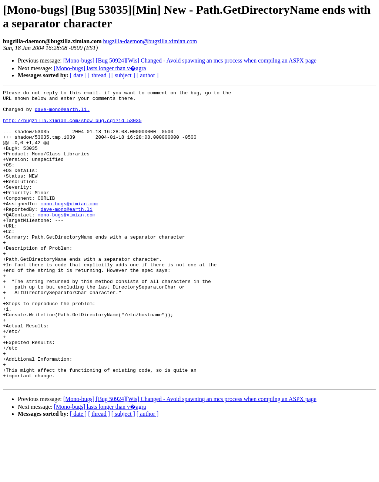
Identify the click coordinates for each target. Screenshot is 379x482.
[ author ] (148, 75)
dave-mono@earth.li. (62, 113)
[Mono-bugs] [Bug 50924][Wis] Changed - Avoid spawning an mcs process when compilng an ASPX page (189, 60)
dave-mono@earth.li (66, 233)
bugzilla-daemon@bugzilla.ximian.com (150, 41)
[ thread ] (99, 75)
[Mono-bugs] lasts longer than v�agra (100, 68)
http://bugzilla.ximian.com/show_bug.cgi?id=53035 (72, 127)
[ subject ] (123, 75)
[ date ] (78, 75)
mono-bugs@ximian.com (69, 226)
